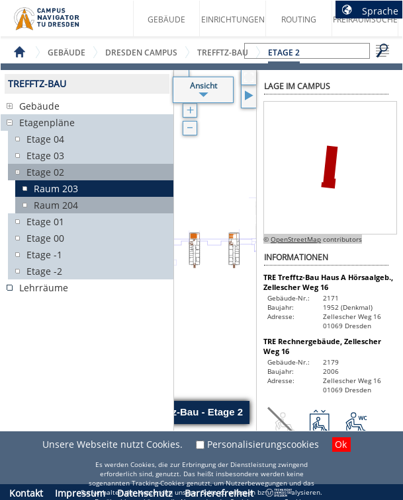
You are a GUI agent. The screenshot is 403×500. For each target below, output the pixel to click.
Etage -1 (44, 254)
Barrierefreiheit (219, 493)
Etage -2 (44, 271)
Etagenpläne (47, 122)
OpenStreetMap (296, 239)
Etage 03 (45, 155)
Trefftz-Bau (222, 52)
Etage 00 (45, 238)
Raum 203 (56, 188)
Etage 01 (45, 221)
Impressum (80, 493)
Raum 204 (56, 205)
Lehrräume (43, 287)
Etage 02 (45, 172)
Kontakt (26, 493)
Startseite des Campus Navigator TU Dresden (60, 23)
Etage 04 (45, 139)
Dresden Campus (141, 52)
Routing (298, 19)
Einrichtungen (233, 19)
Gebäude (166, 19)
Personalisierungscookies (263, 444)
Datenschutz (145, 493)
